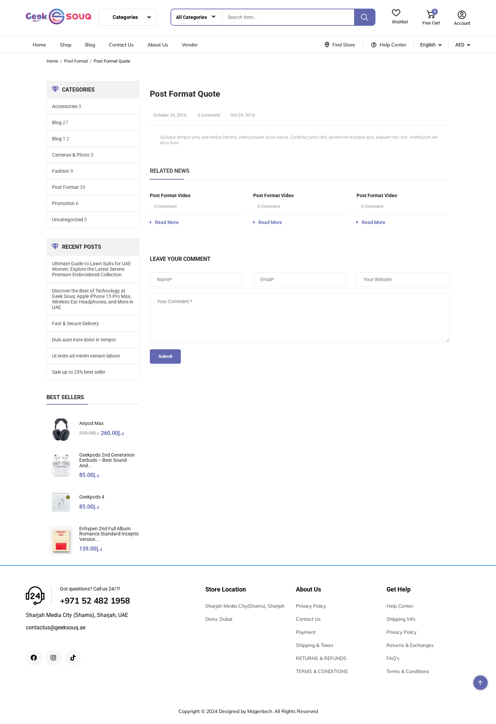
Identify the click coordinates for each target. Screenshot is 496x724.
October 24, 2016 (169, 115)
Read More (164, 222)
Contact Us (121, 45)
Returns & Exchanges (410, 645)
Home (39, 45)
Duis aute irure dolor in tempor (84, 339)
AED (459, 44)
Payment (306, 632)
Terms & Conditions (407, 671)
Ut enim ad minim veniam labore (86, 356)
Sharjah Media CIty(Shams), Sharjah (245, 606)
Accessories (65, 106)
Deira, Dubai (218, 619)
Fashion (60, 171)
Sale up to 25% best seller (78, 372)
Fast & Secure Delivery (75, 323)
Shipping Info (400, 619)
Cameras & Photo (71, 155)
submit (165, 356)
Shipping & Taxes (314, 645)
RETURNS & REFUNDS (321, 658)
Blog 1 (58, 138)
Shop (65, 45)
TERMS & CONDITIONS (322, 671)
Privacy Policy (311, 606)
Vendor (190, 45)
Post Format (76, 61)
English (428, 44)
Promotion (63, 203)
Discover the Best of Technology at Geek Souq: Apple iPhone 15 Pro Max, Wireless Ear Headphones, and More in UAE (92, 299)
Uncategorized (67, 219)
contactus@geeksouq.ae (55, 627)
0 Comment (208, 115)
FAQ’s (393, 658)
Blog (90, 45)
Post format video (170, 195)
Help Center (399, 606)
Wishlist (400, 21)
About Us (157, 45)
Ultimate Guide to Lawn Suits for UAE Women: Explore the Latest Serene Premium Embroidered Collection (91, 269)
